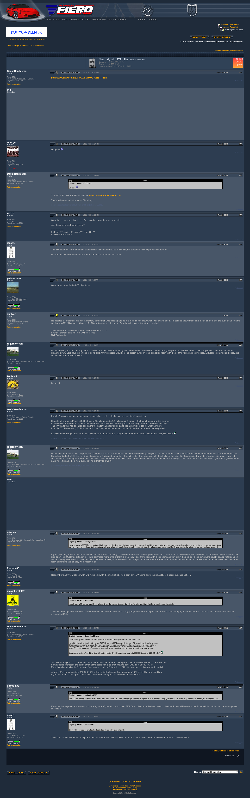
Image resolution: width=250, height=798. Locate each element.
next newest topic (222, 51)
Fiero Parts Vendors (133, 786)
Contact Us (114, 781)
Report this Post (70, 72)
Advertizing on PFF (116, 786)
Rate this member (14, 84)
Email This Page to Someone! (18, 46)
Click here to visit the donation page (20, 39)
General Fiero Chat (230, 27)
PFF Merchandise (119, 788)
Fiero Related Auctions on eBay (125, 789)
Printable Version (37, 46)
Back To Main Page (131, 781)
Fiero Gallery (132, 788)
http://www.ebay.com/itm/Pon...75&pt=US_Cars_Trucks (79, 78)
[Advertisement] (45, 62)
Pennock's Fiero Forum (230, 24)
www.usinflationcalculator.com (105, 195)
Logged (240, 80)
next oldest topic (236, 51)
